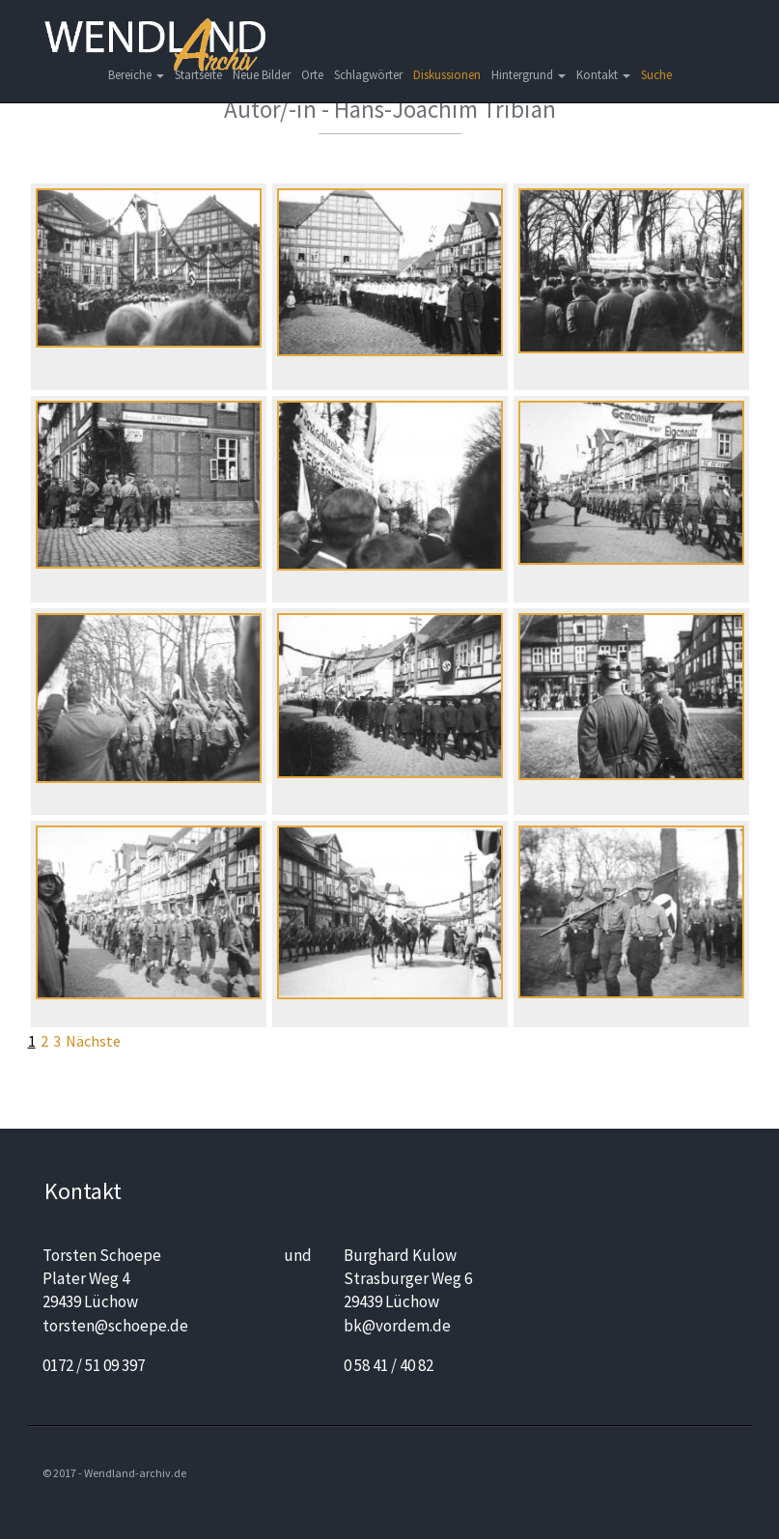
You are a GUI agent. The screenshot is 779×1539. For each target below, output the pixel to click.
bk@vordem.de (397, 1325)
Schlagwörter (368, 75)
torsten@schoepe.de (115, 1325)
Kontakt (603, 75)
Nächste (93, 1040)
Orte (312, 75)
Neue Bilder (262, 75)
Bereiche (136, 75)
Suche (656, 75)
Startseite (198, 75)
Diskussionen (447, 75)
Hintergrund (528, 75)
